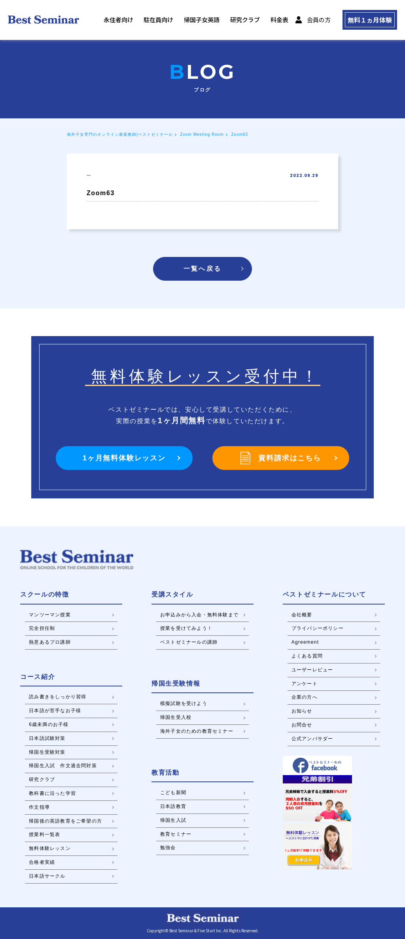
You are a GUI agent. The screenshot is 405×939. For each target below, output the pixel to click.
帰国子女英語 (197, 20)
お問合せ (301, 725)
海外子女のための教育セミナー (196, 731)
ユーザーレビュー (312, 670)
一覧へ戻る (202, 268)
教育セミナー (175, 834)
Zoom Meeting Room (201, 134)
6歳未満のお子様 (48, 724)
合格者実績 (42, 862)
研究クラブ (240, 20)
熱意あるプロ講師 (50, 642)
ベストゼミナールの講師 (189, 642)
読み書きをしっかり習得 (57, 696)
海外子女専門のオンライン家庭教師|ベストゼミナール (120, 134)
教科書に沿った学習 (52, 793)
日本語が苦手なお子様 (55, 710)
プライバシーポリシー (317, 628)
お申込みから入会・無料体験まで (199, 615)
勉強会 (168, 847)
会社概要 (301, 615)
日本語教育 (173, 806)
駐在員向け (154, 20)
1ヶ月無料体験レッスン (124, 458)
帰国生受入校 (175, 717)
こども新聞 (173, 792)
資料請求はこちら (280, 458)
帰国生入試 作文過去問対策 (63, 765)
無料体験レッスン (50, 848)
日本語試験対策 (47, 738)
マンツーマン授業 (50, 615)
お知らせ (301, 711)
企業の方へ (304, 697)
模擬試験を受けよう (183, 703)
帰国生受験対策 (47, 752)
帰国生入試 (173, 820)
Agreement (305, 642)
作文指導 (39, 807)
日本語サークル (47, 876)
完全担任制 (42, 628)
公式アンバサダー (312, 738)
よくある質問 (307, 656)
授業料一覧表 (44, 834)
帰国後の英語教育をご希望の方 (65, 821)
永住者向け (114, 20)
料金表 (274, 20)
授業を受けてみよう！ (186, 628)
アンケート (304, 683)
